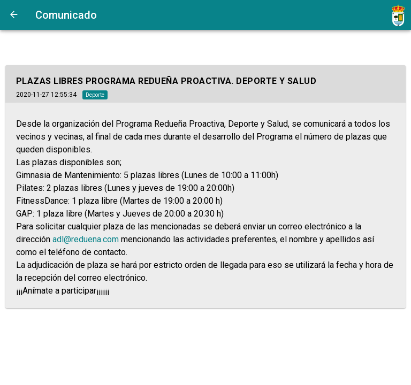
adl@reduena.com (85, 239)
